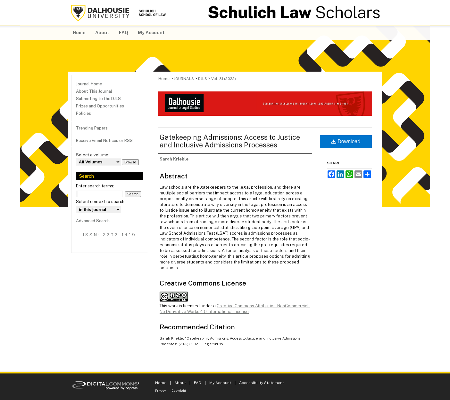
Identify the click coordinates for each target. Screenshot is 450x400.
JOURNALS (184, 78)
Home (164, 78)
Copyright (179, 390)
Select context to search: (100, 201)
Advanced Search (93, 220)
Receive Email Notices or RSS (104, 140)
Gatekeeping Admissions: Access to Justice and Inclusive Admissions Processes (230, 141)
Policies (83, 113)
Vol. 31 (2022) (223, 78)
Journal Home (89, 84)
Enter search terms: (95, 186)
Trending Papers (92, 128)
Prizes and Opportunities (100, 106)
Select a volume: (92, 155)
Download (346, 141)
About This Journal (94, 91)
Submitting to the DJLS (98, 98)
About (180, 382)
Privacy (160, 390)
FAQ (197, 382)
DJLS (202, 78)
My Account (220, 382)
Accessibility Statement (261, 382)
